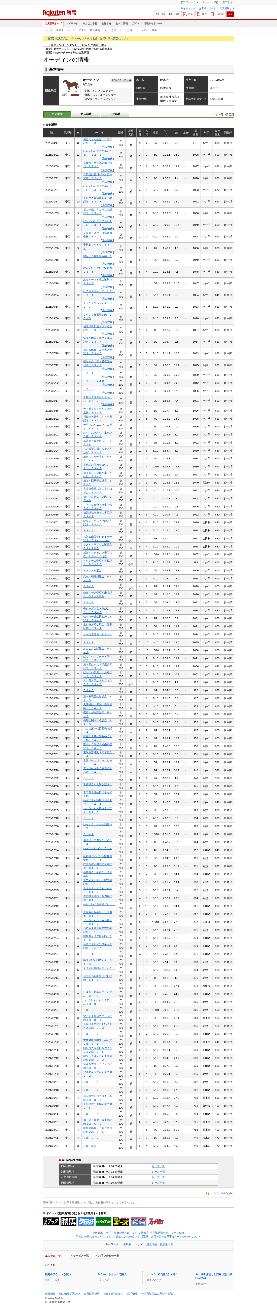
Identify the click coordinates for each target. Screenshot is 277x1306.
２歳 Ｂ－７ (91, 1089)
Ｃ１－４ (88, 954)
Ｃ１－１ (88, 834)
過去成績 (86, 113)
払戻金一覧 (166, 1244)
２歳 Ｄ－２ (91, 1137)
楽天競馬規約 (92, 1293)
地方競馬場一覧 (159, 1232)
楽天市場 (227, 2)
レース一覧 (158, 1166)
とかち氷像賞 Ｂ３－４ (97, 634)
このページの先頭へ (222, 1193)
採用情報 (132, 1293)
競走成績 (95, 30)
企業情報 (50, 1293)
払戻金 (82, 30)
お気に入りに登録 (121, 80)
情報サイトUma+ (153, 23)
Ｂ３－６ (88, 530)
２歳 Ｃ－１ (91, 1081)
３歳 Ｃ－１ (91, 1033)
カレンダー (142, 30)
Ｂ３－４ (88, 373)
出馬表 (60, 30)
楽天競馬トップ (53, 23)
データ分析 (126, 30)
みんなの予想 (90, 23)
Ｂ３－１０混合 (92, 570)
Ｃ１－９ (88, 778)
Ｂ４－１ (88, 602)
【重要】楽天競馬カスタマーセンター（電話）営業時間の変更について (87, 38)
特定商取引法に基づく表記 (157, 1293)
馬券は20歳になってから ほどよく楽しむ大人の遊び (106, 1236)
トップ (48, 30)
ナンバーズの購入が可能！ (162, 1274)
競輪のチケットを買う (58, 1274)
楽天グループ (188, 2)
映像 (154, 30)
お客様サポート (207, 8)
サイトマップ (188, 8)
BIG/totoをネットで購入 (112, 1274)
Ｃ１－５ (88, 986)
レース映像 (177, 1232)
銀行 (216, 2)
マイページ (72, 23)
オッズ (71, 30)
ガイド (135, 23)
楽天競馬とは (227, 8)
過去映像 (107, 146)
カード (206, 2)
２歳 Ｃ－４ (91, 1113)
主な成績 (115, 113)
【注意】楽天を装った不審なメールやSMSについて (170, 1236)
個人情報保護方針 (69, 1293)
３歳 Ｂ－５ (91, 1009)
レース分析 (110, 30)
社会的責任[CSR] (113, 1293)
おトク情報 (122, 23)
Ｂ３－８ (88, 586)
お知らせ (106, 23)
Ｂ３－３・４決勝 (93, 381)
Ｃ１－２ (88, 818)
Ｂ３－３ (88, 389)
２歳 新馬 (89, 1145)
